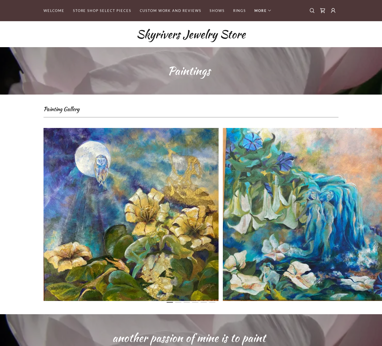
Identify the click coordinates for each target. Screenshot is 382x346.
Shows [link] (217, 10)
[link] (322, 10)
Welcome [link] (54, 10)
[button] (263, 10)
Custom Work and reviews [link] (170, 10)
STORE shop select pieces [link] (102, 10)
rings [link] (239, 10)
